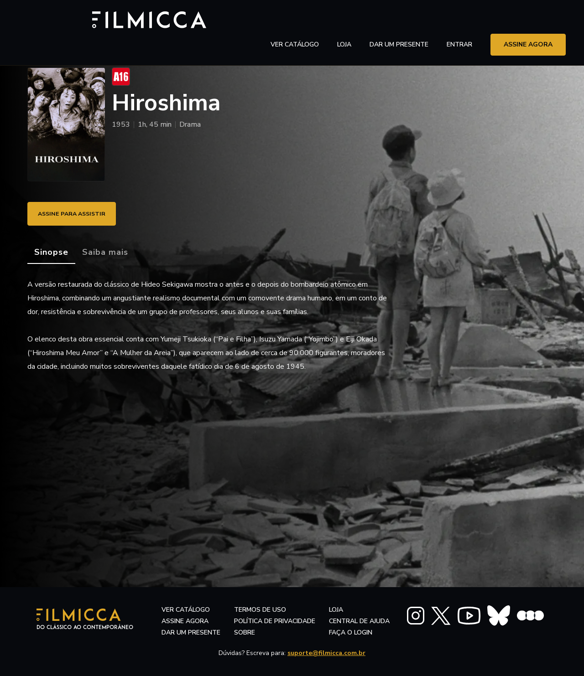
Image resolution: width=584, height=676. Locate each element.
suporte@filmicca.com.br (326, 653)
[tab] (51, 252)
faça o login (350, 632)
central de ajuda (359, 621)
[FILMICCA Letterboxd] (530, 615)
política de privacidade (274, 621)
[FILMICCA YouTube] (469, 615)
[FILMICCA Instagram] (415, 615)
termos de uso (260, 609)
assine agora (528, 20)
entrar (459, 20)
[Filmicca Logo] (66, 19)
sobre (244, 632)
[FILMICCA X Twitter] (441, 616)
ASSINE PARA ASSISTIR (78, 213)
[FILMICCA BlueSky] (498, 615)
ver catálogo (295, 20)
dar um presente (191, 632)
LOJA (344, 20)
